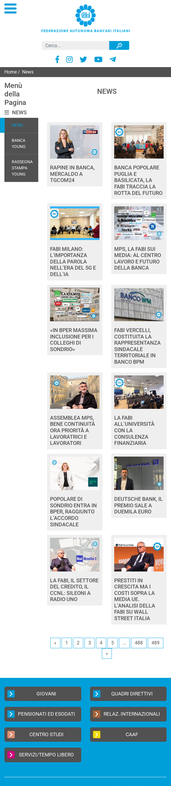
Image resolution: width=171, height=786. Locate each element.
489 (156, 643)
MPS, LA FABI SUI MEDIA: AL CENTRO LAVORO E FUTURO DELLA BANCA (137, 258)
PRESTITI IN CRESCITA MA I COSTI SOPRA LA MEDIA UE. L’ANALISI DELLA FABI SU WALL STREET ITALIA (134, 599)
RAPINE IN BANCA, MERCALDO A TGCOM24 (72, 173)
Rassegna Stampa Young (22, 167)
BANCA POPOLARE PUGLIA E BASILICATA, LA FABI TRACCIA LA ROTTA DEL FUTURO (138, 180)
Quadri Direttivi (123, 693)
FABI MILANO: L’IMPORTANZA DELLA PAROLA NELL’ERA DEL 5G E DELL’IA (73, 261)
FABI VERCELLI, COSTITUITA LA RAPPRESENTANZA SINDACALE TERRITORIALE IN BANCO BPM (137, 346)
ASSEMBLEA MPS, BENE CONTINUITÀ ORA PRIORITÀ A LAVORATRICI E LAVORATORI (72, 430)
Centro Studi (35, 734)
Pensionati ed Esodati (41, 714)
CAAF (115, 734)
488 (139, 643)
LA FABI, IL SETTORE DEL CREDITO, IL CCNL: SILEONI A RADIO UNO (74, 590)
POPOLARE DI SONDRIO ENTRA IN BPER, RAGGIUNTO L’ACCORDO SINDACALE (73, 511)
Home (10, 72)
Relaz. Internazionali (126, 714)
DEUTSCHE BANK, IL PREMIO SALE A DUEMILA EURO (138, 505)
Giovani (31, 693)
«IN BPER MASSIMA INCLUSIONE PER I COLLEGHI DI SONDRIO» (73, 339)
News (17, 125)
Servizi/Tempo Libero (40, 754)
